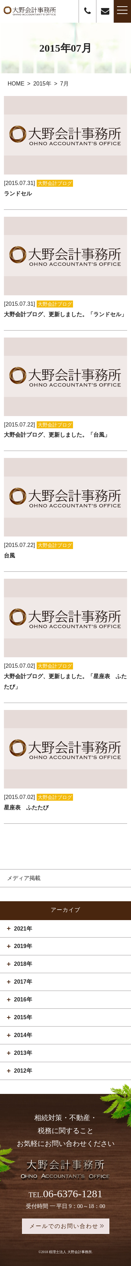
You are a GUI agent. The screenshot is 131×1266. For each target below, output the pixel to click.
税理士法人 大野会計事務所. (71, 1252)
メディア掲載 (24, 878)
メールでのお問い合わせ (64, 1226)
